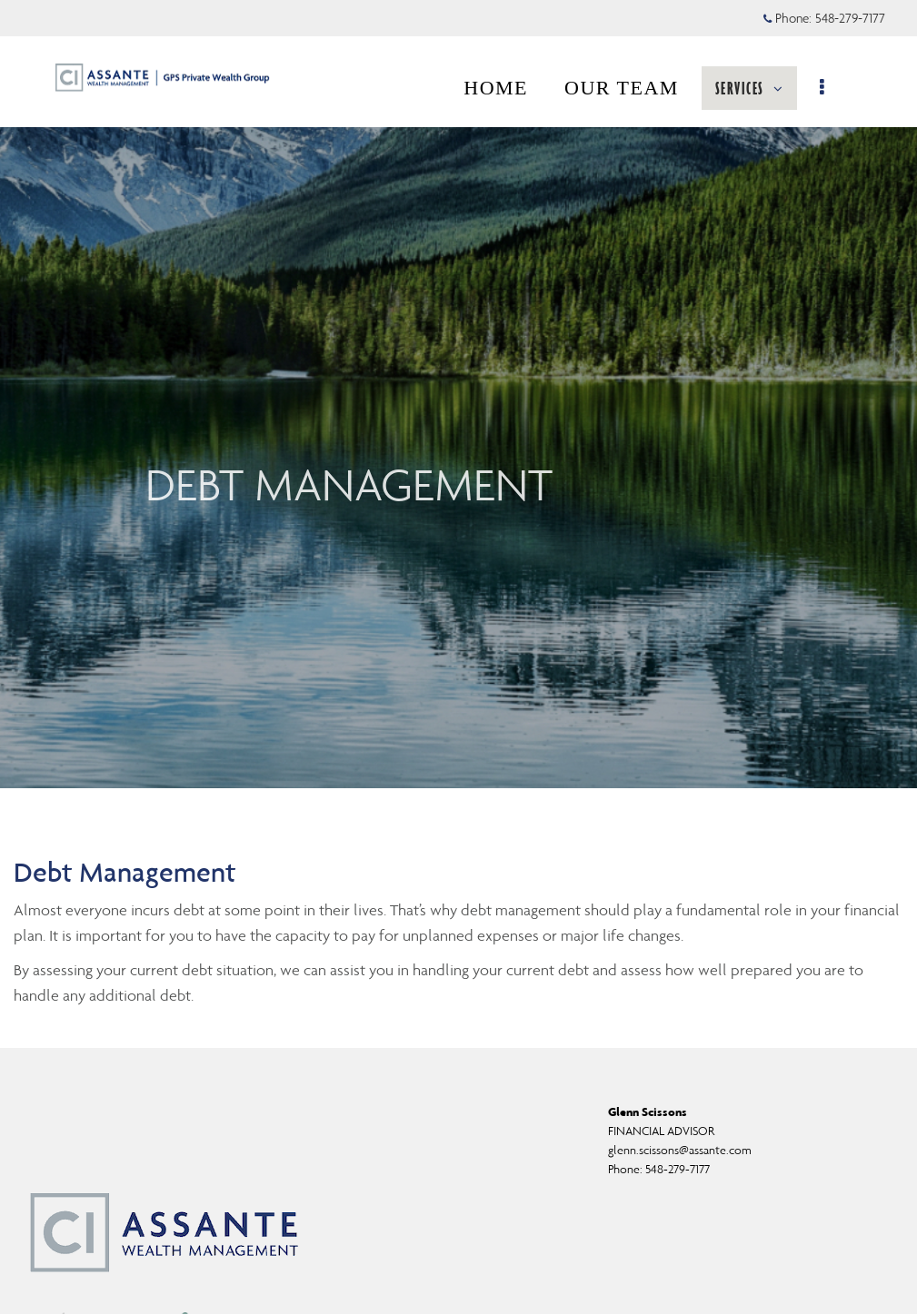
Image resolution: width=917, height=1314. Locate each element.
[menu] (833, 88)
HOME (505, 87)
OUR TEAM (630, 87)
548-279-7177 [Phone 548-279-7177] (850, 18)
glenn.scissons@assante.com (680, 1150)
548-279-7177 (677, 1169)
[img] (458, 394)
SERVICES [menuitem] (758, 88)
